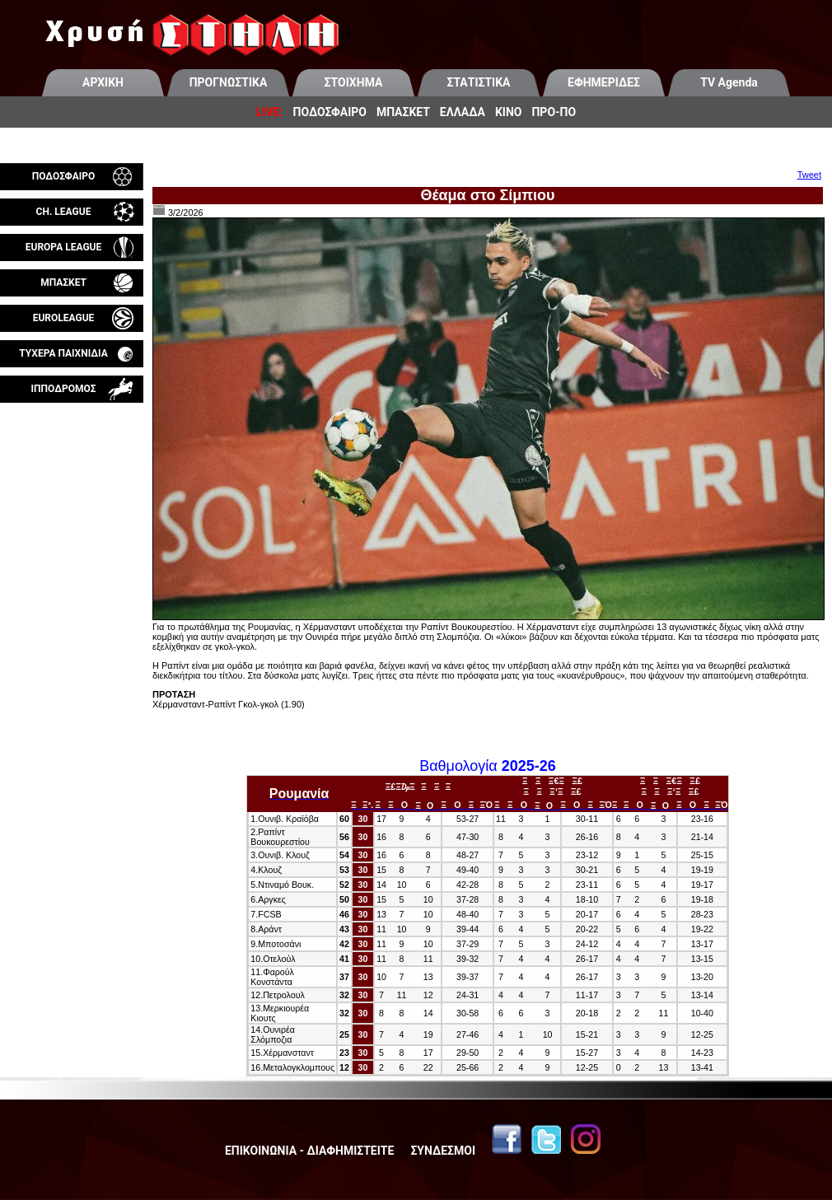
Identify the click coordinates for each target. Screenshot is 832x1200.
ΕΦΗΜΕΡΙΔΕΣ (604, 82)
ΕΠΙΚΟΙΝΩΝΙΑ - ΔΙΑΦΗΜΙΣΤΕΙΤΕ (309, 1150)
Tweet (809, 175)
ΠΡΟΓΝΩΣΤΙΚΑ (228, 82)
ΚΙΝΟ (508, 112)
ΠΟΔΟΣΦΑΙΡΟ (330, 112)
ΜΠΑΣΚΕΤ (403, 112)
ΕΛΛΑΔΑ (462, 112)
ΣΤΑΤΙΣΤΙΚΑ (478, 82)
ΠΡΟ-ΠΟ (553, 112)
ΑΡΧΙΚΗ (103, 82)
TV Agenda (729, 82)
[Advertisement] (72, 596)
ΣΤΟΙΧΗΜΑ (354, 82)
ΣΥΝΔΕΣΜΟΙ (442, 1150)
